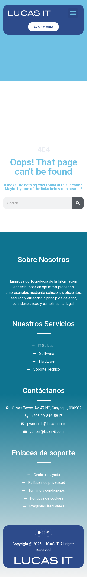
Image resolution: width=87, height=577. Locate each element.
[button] (73, 13)
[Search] (78, 203)
